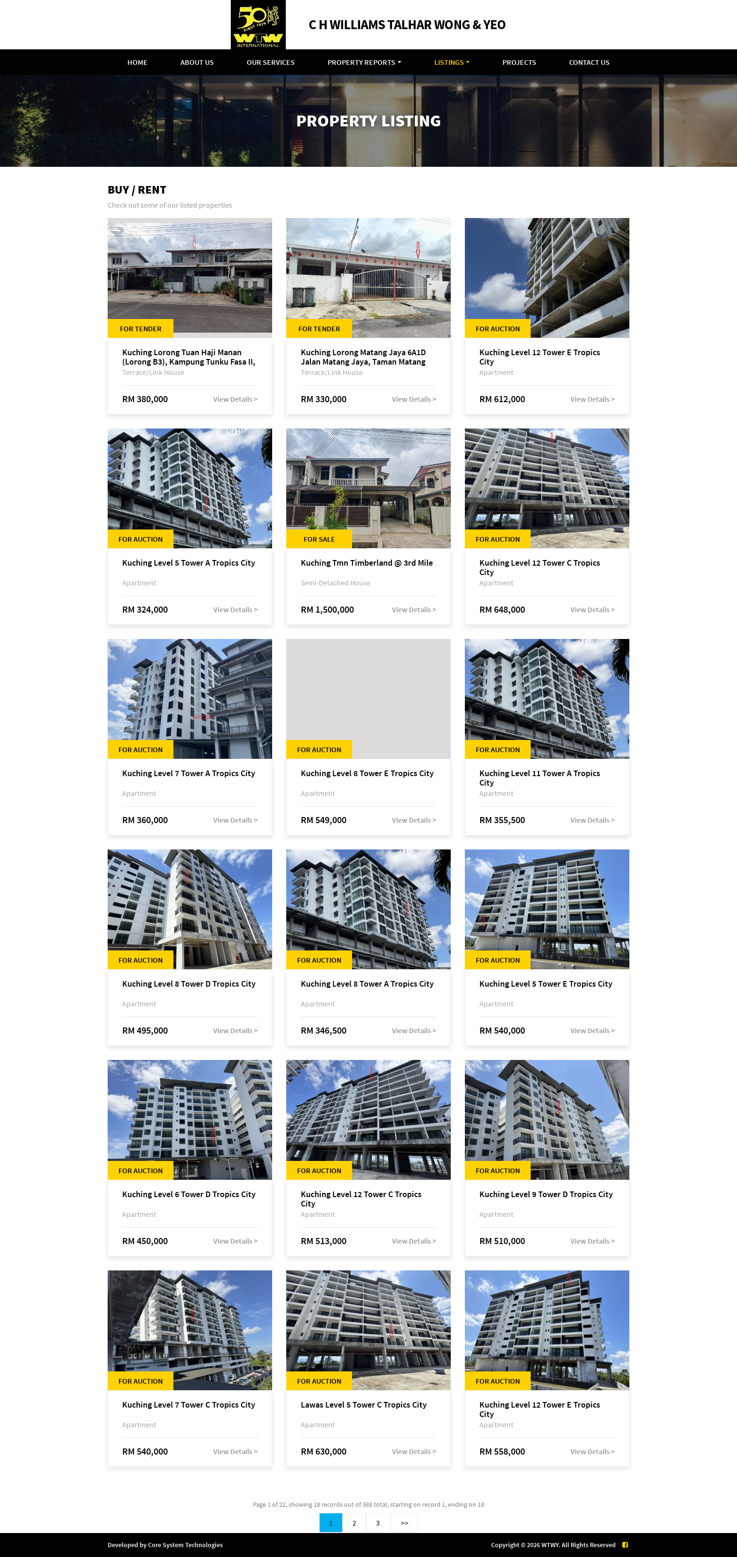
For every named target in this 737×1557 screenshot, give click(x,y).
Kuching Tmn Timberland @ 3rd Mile (367, 563)
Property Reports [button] (361, 62)
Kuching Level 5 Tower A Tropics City (188, 563)
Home (137, 62)
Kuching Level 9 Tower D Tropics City (546, 1194)
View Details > (235, 399)
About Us (197, 62)
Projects (519, 62)
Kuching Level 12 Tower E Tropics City (539, 357)
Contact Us (589, 62)
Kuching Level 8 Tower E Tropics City (367, 773)
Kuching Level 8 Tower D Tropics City (189, 984)
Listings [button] (449, 62)
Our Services (271, 62)
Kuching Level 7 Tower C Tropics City (188, 1405)
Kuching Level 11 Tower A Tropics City (539, 778)
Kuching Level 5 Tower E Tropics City (545, 984)
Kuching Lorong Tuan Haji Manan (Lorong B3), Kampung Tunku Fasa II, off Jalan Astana (188, 357)
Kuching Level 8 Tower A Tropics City (367, 984)
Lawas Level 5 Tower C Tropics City (364, 1405)
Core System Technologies (185, 1545)
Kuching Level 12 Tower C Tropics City (539, 567)
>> (404, 1522)
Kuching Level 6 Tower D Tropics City (189, 1194)
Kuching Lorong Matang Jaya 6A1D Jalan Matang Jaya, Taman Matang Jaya (363, 357)
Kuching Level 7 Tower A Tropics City (188, 773)
